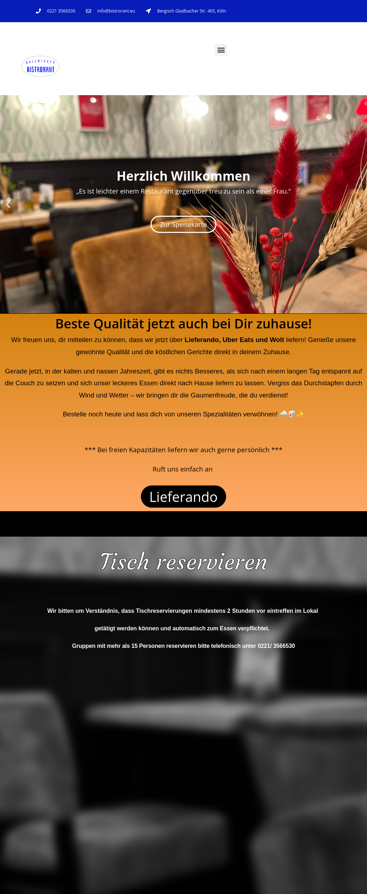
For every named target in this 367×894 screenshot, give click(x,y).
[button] (221, 50)
